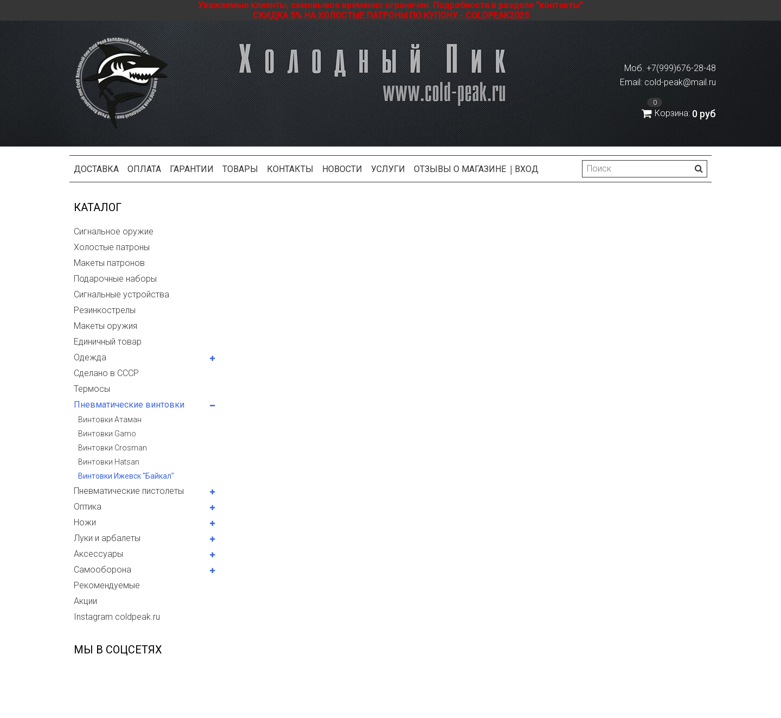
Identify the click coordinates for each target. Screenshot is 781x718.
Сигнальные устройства (121, 294)
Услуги (388, 169)
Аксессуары (98, 554)
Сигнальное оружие (113, 231)
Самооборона (102, 569)
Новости (342, 169)
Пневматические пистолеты (129, 491)
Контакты (290, 169)
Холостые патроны (112, 247)
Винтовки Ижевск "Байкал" (126, 476)
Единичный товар (108, 341)
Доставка (96, 169)
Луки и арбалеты (107, 538)
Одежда (90, 357)
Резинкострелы (105, 310)
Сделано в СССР (106, 373)
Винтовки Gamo (107, 433)
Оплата (144, 169)
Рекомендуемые (107, 585)
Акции (85, 601)
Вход (527, 169)
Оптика (87, 506)
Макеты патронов (109, 263)
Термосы (92, 389)
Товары (240, 169)
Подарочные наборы (115, 279)
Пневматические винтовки (129, 404)
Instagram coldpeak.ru (117, 617)
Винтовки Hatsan (108, 462)
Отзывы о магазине (460, 169)
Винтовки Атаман (110, 419)
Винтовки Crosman (112, 447)
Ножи (85, 522)
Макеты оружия (105, 326)
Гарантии (192, 169)
